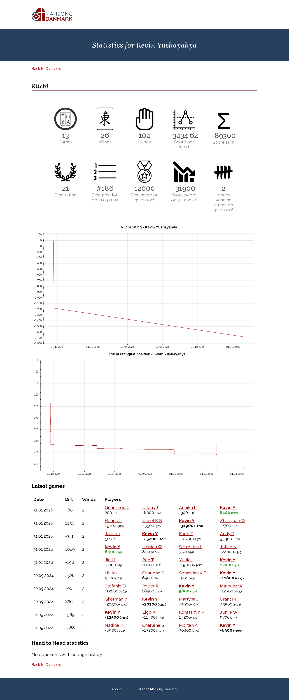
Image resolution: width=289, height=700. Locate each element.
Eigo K (148, 612)
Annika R (188, 507)
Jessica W (152, 546)
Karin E (186, 533)
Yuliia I (186, 559)
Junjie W (229, 612)
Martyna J (188, 598)
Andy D (227, 533)
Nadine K (114, 625)
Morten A (188, 625)
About (116, 689)
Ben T (148, 559)
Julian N (228, 546)
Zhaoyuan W (232, 520)
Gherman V (116, 598)
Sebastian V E (192, 572)
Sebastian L (190, 546)
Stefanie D (115, 585)
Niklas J (150, 507)
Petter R (150, 585)
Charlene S (153, 572)
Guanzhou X (117, 507)
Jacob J (112, 533)
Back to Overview (46, 69)
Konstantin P (191, 612)
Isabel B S (152, 520)
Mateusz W (231, 585)
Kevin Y (227, 507)
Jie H (110, 559)
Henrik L (113, 520)
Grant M (228, 598)
